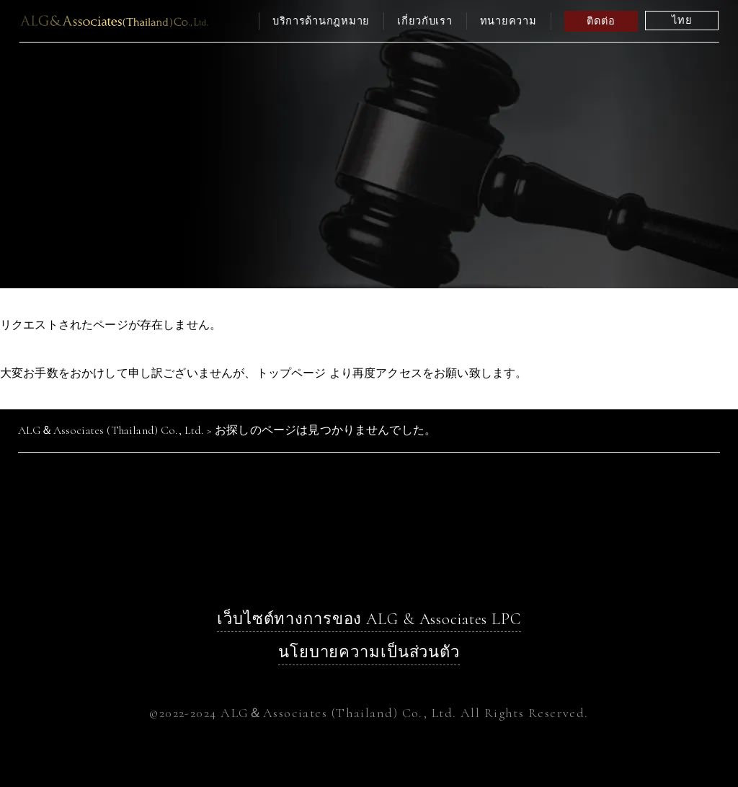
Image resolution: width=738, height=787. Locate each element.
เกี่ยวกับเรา (425, 20)
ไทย (682, 20)
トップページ (291, 372)
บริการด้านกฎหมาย (321, 20)
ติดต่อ (601, 20)
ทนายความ (508, 20)
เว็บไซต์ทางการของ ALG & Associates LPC (369, 619)
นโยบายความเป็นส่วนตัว (369, 652)
